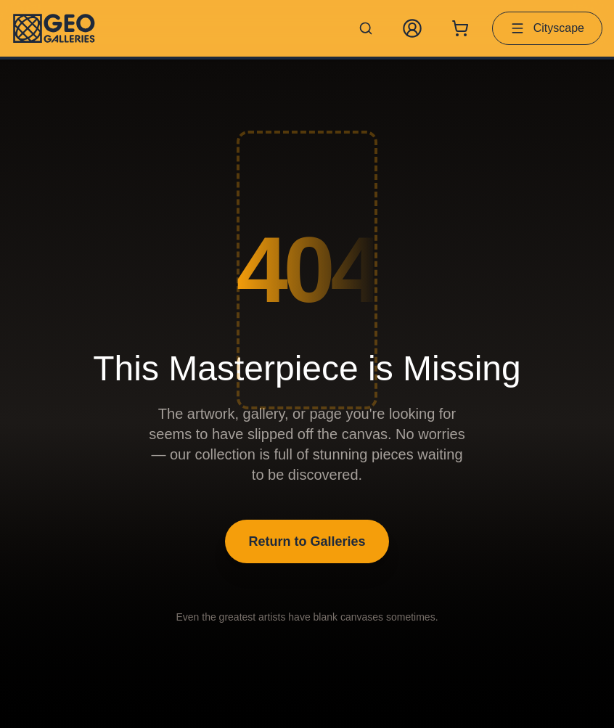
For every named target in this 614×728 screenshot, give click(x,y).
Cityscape (547, 28)
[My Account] (412, 28)
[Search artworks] (366, 28)
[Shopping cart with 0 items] (460, 28)
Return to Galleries (306, 541)
